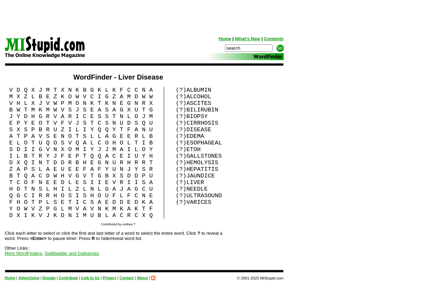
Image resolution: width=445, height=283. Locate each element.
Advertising (29, 278)
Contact (127, 278)
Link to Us (90, 278)
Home (225, 38)
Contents (273, 38)
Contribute (68, 278)
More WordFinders (23, 253)
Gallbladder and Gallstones (71, 253)
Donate (49, 278)
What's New (247, 38)
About (142, 278)
